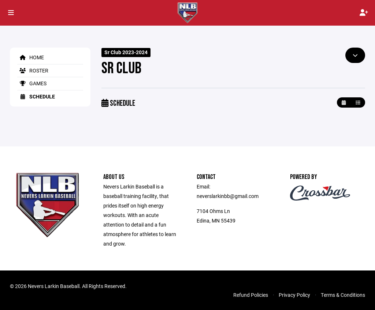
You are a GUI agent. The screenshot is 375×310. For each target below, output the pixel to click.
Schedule (36, 96)
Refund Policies (250, 294)
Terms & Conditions (343, 294)
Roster (32, 70)
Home (30, 57)
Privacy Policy (294, 294)
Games (32, 83)
